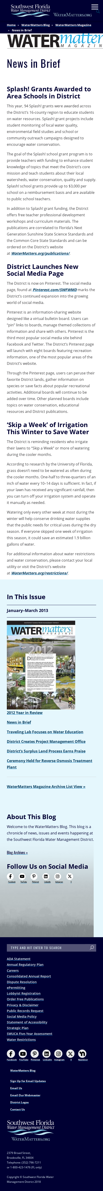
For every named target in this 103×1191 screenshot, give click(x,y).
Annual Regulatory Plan (25, 964)
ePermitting (16, 987)
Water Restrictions (21, 1039)
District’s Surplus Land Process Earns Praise (46, 751)
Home (11, 25)
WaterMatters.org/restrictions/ (39, 573)
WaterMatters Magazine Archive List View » (46, 786)
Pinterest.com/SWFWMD (55, 289)
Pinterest (35, 878)
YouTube (23, 878)
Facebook (11, 878)
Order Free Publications (25, 999)
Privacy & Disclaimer (23, 1005)
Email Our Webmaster (25, 1095)
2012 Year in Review (25, 712)
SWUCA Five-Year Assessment (29, 1033)
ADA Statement (19, 959)
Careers (13, 970)
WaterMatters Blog (35, 25)
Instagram (58, 878)
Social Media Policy (22, 1016)
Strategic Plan (17, 1028)
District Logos (19, 1102)
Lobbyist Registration (24, 993)
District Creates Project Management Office (46, 741)
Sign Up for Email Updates (28, 1081)
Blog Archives (16, 852)
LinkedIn (46, 878)
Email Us (16, 1088)
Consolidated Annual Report (29, 976)
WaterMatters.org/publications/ (40, 253)
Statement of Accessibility (27, 1022)
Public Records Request (25, 1011)
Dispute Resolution (22, 982)
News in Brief (19, 722)
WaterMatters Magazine (73, 25)
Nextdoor (83, 1055)
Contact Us (17, 1109)
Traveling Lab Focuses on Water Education (45, 731)
